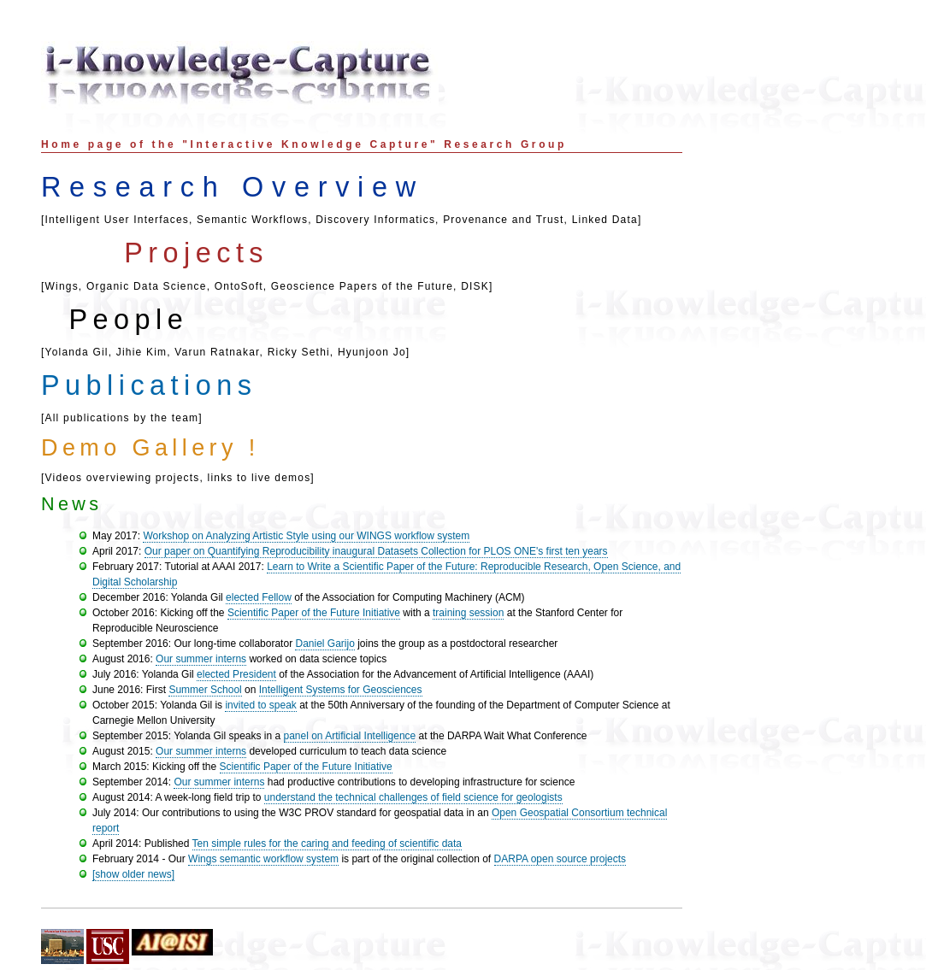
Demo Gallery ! (150, 448)
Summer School (204, 690)
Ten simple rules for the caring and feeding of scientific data (327, 843)
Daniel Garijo (324, 644)
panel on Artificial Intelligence (350, 736)
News (71, 503)
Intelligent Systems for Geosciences (340, 690)
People (128, 319)
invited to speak (260, 705)
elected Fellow (259, 597)
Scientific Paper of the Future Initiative (313, 613)
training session (468, 613)
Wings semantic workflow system (263, 859)
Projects (196, 253)
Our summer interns (201, 659)
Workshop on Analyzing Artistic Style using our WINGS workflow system (306, 536)
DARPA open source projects (560, 859)
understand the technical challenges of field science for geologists (413, 797)
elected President (236, 674)
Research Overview (232, 187)
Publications (149, 385)
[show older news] (133, 874)
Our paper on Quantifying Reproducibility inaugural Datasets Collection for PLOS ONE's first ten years (376, 551)
